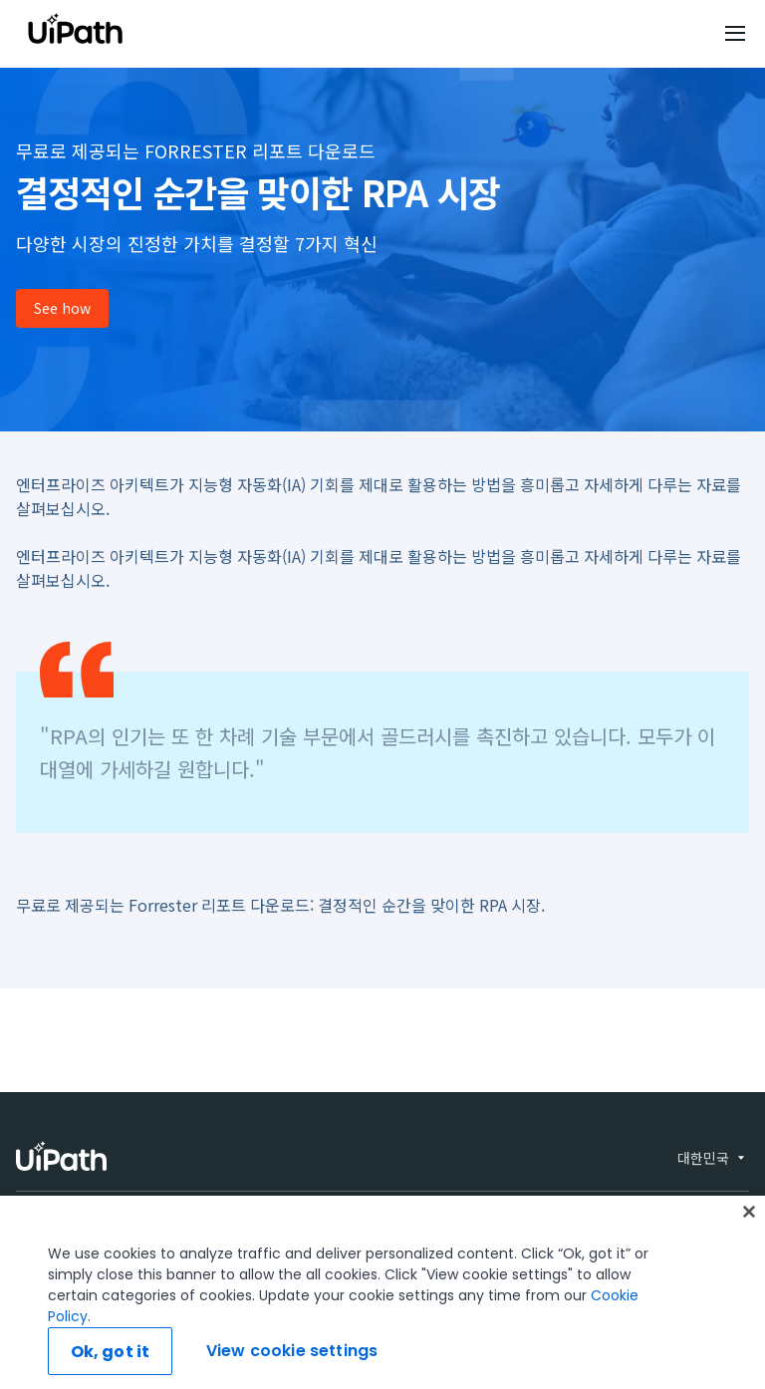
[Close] (749, 1265)
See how (62, 308)
